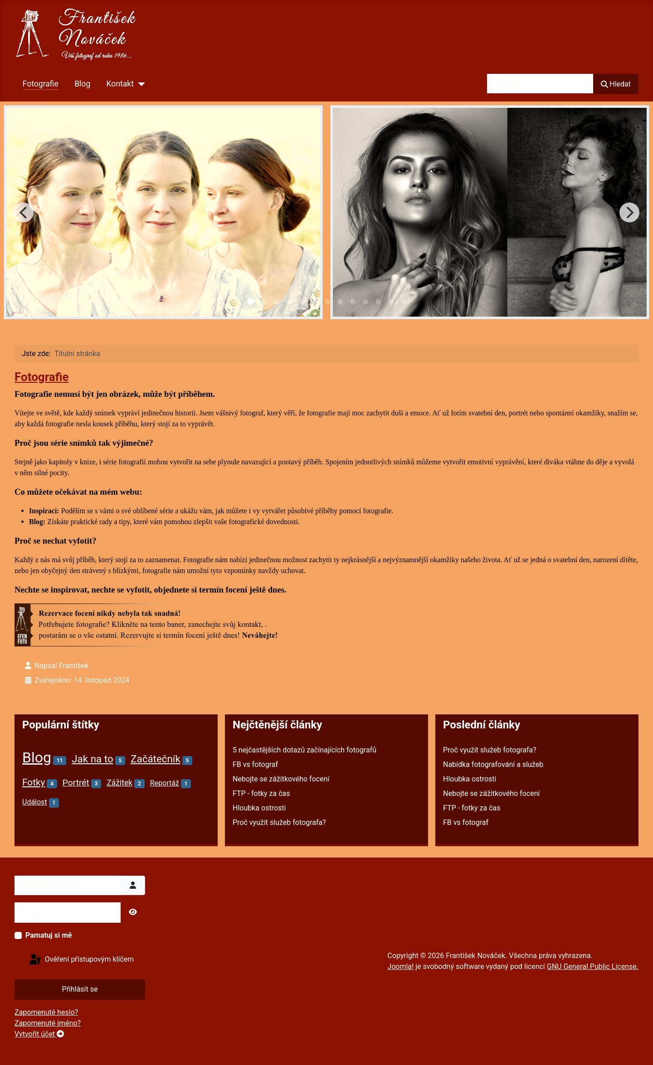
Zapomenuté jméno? (48, 1023)
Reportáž (164, 783)
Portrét (76, 782)
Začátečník (155, 759)
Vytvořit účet (39, 1034)
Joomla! (400, 966)
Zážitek (119, 782)
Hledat (616, 84)
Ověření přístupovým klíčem (81, 960)
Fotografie (40, 83)
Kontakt (120, 83)
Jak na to (92, 759)
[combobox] (540, 83)
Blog (82, 83)
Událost (34, 802)
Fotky (33, 782)
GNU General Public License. (592, 966)
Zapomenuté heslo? (46, 1012)
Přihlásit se (80, 989)
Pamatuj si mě (48, 935)
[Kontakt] (139, 84)
